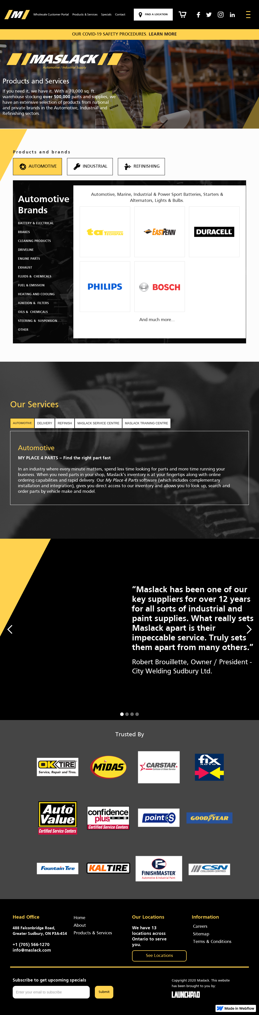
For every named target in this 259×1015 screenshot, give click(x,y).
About (80, 925)
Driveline (26, 250)
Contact (120, 14)
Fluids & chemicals (34, 276)
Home (79, 918)
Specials (106, 14)
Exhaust (25, 267)
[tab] (22, 423)
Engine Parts (29, 258)
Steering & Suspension (37, 321)
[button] (10, 629)
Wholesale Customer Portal (51, 14)
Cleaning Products (34, 241)
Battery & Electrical (36, 223)
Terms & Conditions (212, 942)
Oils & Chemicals (33, 312)
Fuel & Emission (31, 285)
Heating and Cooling (36, 294)
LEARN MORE (163, 34)
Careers (200, 926)
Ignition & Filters (33, 303)
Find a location (156, 14)
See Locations (159, 956)
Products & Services (85, 14)
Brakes (24, 232)
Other (23, 329)
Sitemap (201, 934)
